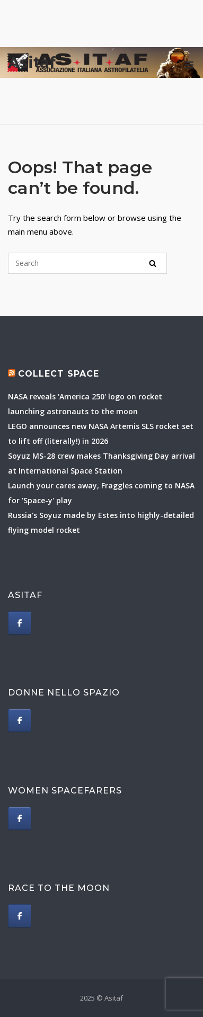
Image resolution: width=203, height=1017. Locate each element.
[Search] (152, 263)
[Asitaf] (19, 623)
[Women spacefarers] (19, 818)
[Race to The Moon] (19, 915)
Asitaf (32, 62)
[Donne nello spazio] (19, 720)
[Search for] (87, 263)
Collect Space (58, 374)
